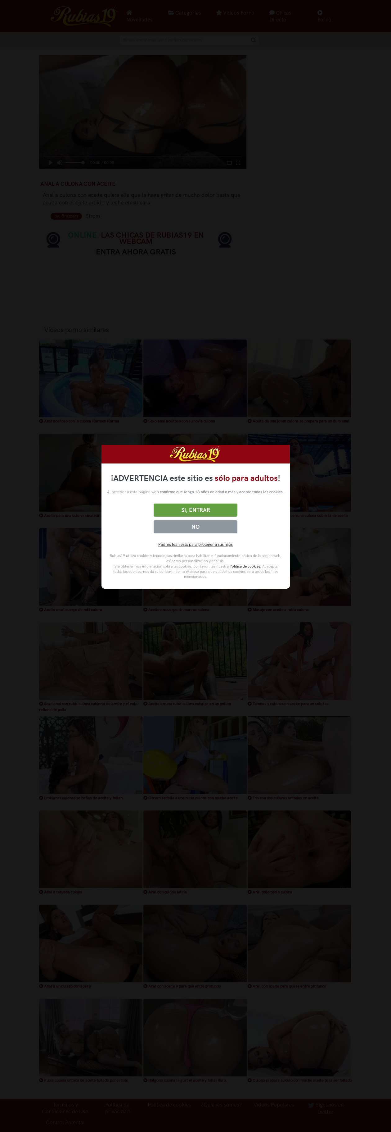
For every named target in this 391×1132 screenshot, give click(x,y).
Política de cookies (245, 566)
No (195, 526)
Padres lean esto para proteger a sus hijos (195, 544)
